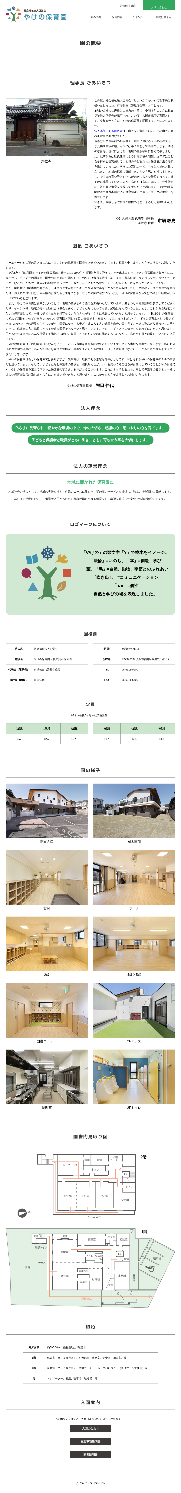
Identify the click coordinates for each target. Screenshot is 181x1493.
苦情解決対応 (128, 5)
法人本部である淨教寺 (108, 130)
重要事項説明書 (90, 1441)
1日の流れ (139, 17)
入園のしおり (90, 1428)
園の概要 (95, 17)
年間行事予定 (164, 17)
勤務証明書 (91, 1454)
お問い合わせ (159, 7)
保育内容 (117, 17)
